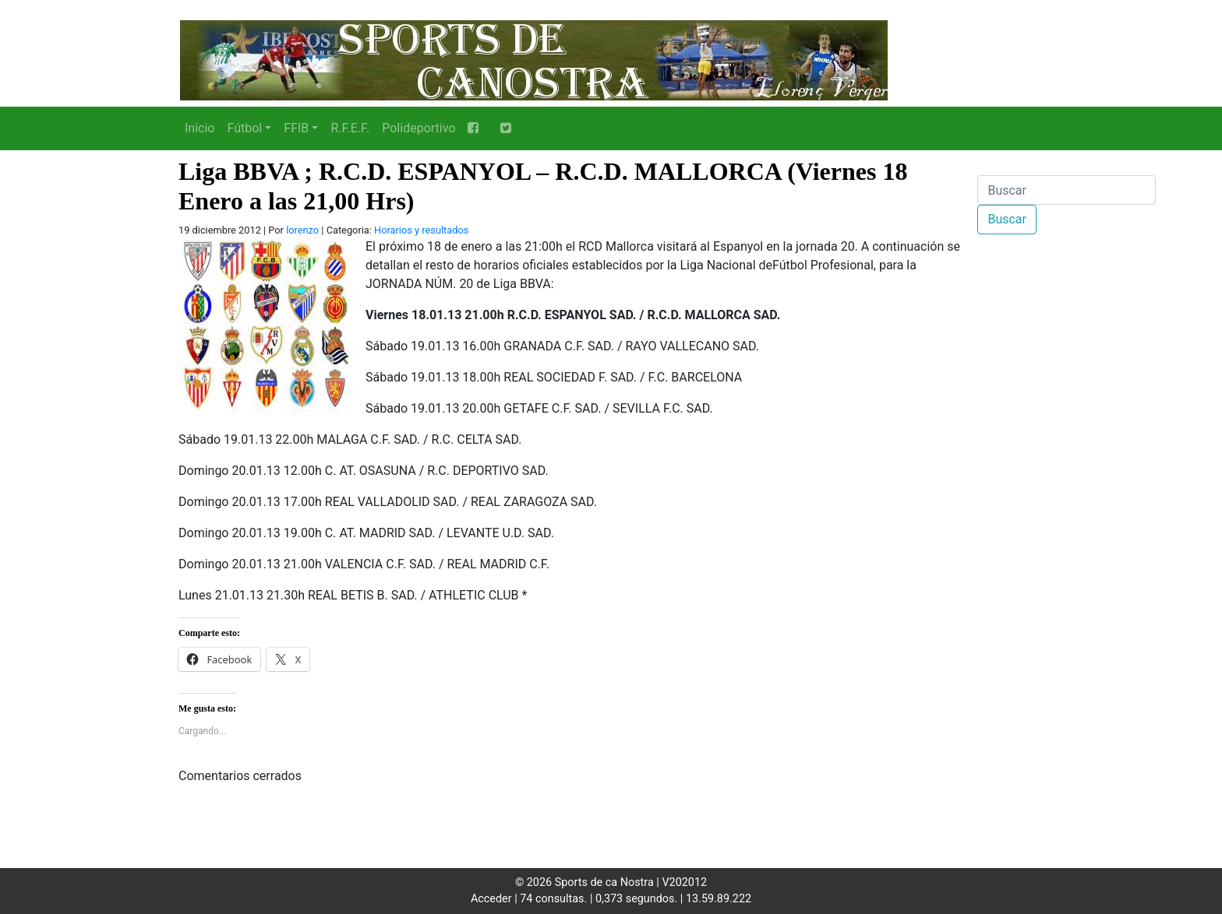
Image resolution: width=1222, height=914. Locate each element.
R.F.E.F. (349, 128)
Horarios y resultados (421, 230)
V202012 (684, 882)
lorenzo (302, 230)
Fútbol (244, 128)
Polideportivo (418, 128)
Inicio (199, 128)
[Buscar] (1066, 190)
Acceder (491, 898)
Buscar (1006, 219)
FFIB (296, 128)
